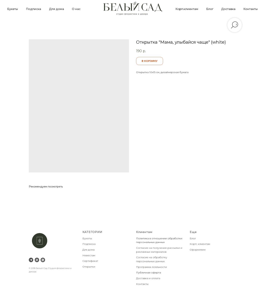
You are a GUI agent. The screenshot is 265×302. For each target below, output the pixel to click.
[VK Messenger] (43, 260)
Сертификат (90, 261)
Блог (209, 9)
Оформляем (197, 249)
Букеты (12, 9)
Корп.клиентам (186, 9)
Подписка (33, 9)
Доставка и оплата (148, 278)
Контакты (250, 9)
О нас (76, 9)
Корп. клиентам (200, 244)
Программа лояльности (151, 267)
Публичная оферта (148, 272)
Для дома (56, 9)
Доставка (228, 9)
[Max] (37, 260)
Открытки (88, 266)
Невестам (88, 255)
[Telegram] (31, 260)
